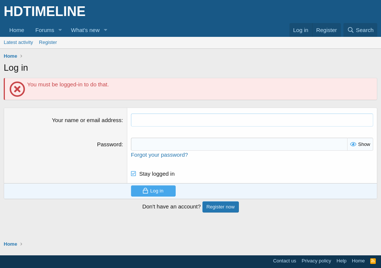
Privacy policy (316, 261)
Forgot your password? (159, 154)
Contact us (284, 261)
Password (109, 144)
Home (16, 30)
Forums (44, 30)
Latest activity (18, 42)
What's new (85, 30)
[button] (60, 30)
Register (48, 42)
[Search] (360, 30)
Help (342, 261)
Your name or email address (86, 120)
